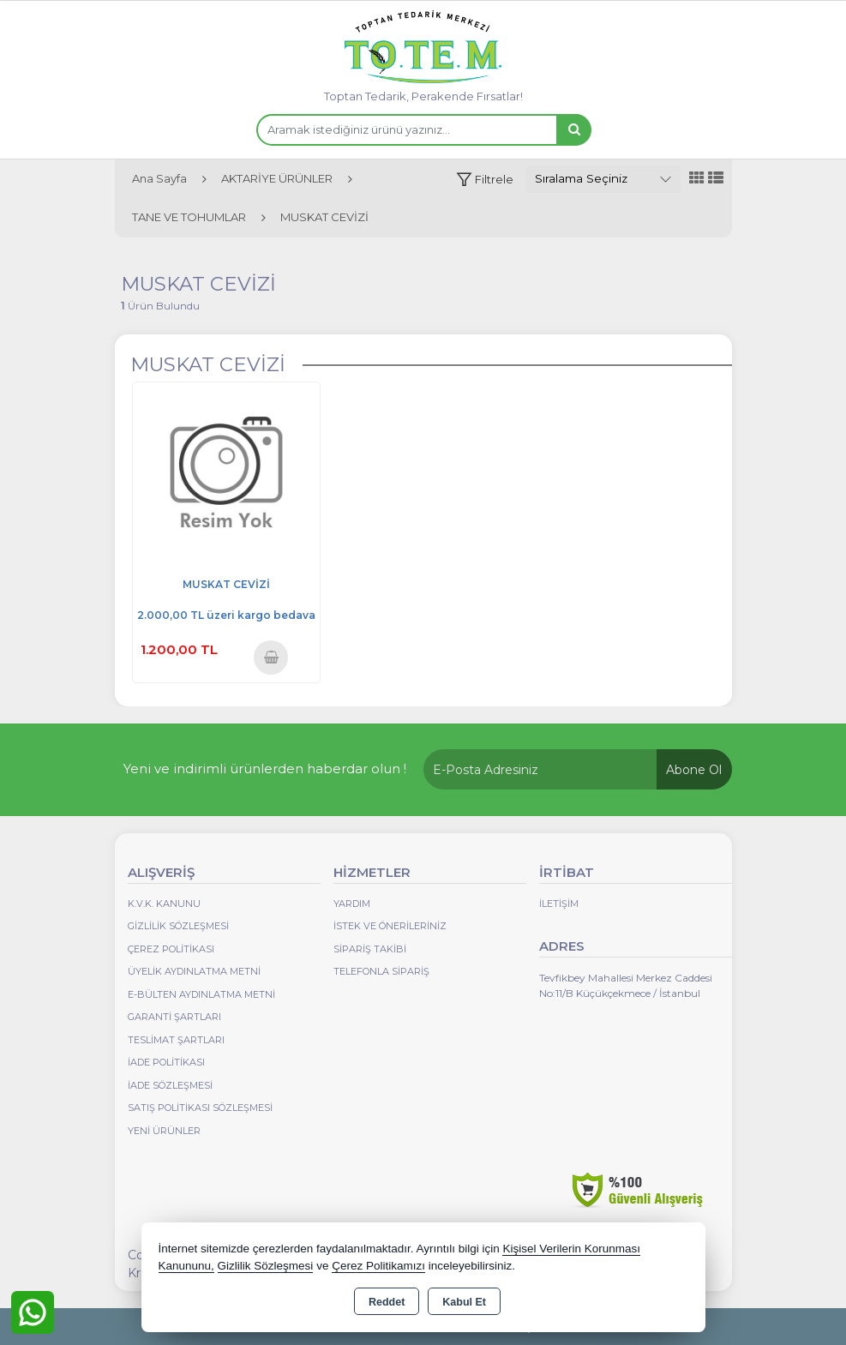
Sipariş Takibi (369, 949)
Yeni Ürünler (164, 1131)
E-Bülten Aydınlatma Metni (201, 994)
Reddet (387, 1302)
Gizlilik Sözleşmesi (178, 926)
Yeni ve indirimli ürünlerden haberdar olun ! (264, 768)
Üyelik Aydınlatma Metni (194, 971)
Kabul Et (464, 1302)
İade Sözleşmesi (170, 1085)
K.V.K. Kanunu (164, 904)
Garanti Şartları (174, 1017)
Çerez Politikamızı (378, 1265)
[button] (484, 179)
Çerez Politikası (171, 949)
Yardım (351, 904)
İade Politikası (166, 1062)
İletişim (559, 904)
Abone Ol (694, 770)
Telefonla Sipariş (381, 971)
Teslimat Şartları (176, 1040)
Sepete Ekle (271, 657)
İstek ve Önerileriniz (390, 926)
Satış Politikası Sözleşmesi (200, 1108)
